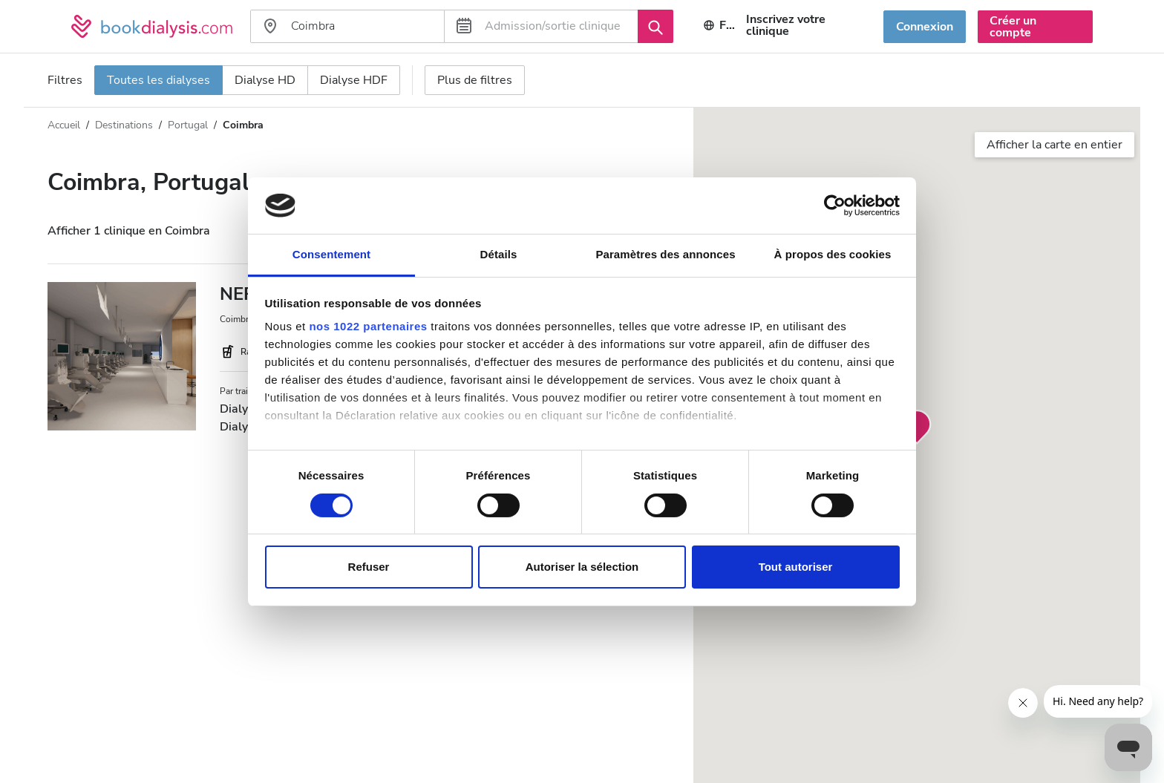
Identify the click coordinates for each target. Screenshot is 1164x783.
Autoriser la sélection (582, 566)
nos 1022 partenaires (368, 326)
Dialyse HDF (354, 80)
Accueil (64, 125)
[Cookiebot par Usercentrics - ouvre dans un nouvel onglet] (835, 205)
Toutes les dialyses (158, 80)
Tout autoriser (796, 566)
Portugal (188, 125)
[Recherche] (655, 26)
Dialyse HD (265, 80)
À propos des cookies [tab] (833, 254)
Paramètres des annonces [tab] (665, 254)
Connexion (924, 27)
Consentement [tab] (331, 254)
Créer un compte (1013, 27)
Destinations (124, 125)
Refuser (369, 566)
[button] (917, 427)
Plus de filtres (474, 80)
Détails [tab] (498, 254)
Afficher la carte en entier (1054, 145)
